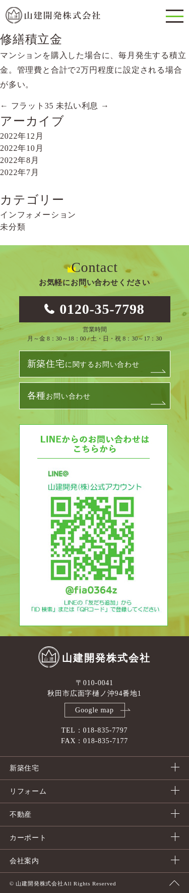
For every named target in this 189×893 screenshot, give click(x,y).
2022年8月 (19, 160)
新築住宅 (24, 768)
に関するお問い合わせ (83, 364)
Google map (94, 710)
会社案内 (24, 861)
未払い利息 (82, 105)
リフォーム (28, 791)
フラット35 (26, 105)
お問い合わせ (59, 395)
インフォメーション (38, 214)
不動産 (21, 814)
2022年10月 (21, 148)
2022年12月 (21, 136)
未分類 (12, 226)
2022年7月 (19, 172)
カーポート (28, 838)
